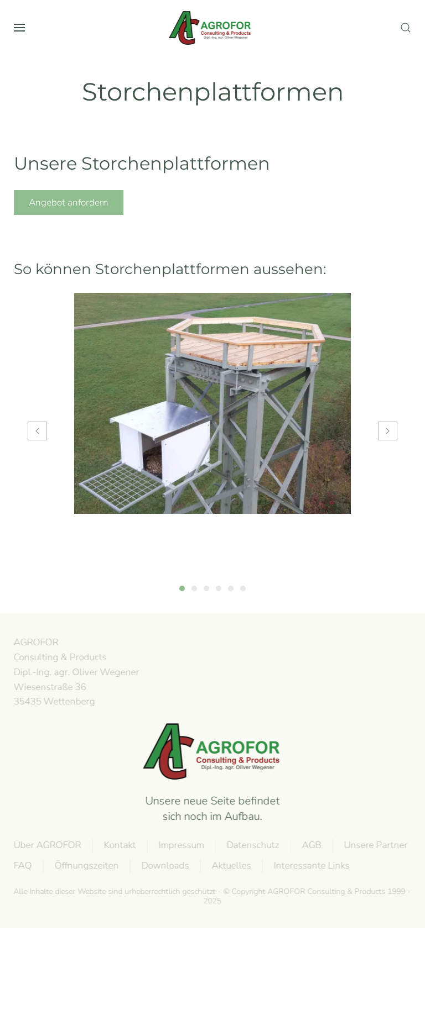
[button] (19, 27)
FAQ (22, 865)
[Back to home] (212, 27)
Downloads (164, 865)
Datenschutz (252, 845)
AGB (310, 845)
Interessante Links (311, 865)
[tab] (182, 588)
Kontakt (119, 845)
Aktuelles (230, 865)
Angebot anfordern (68, 202)
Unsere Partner (375, 845)
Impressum (180, 845)
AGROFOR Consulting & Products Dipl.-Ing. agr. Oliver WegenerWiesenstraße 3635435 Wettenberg (75, 672)
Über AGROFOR (46, 845)
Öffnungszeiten (86, 865)
